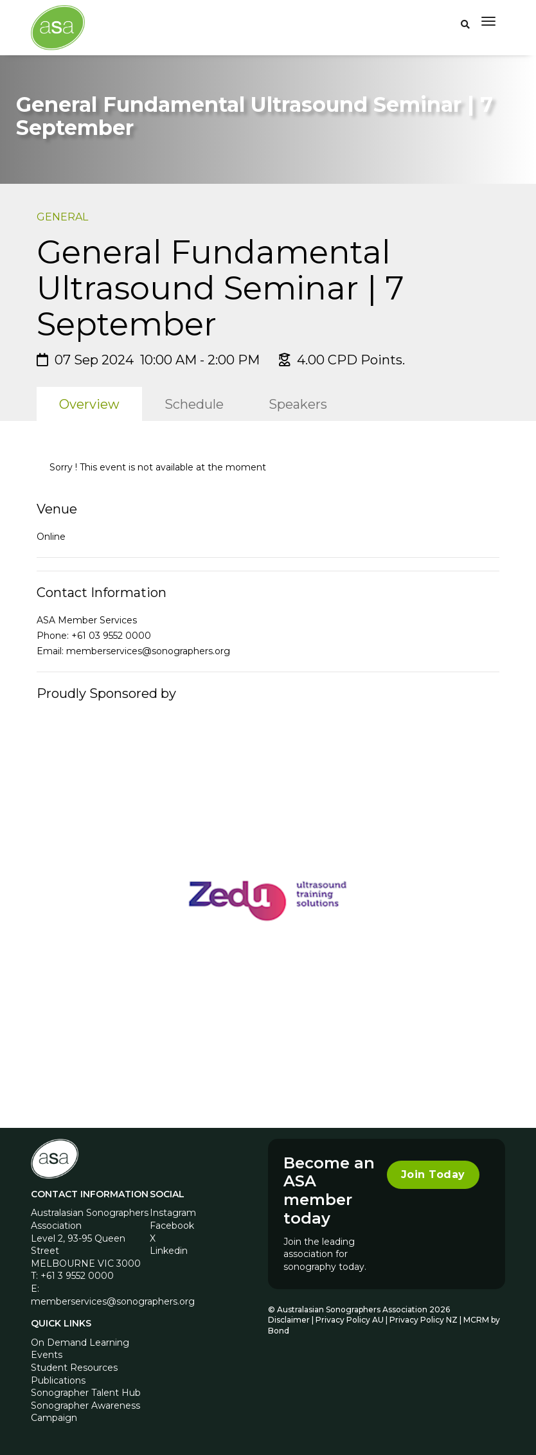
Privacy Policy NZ (424, 1320)
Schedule (194, 404)
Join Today (433, 1174)
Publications (58, 1380)
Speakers (298, 404)
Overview (89, 404)
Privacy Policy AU (350, 1320)
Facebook (172, 1225)
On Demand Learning (80, 1342)
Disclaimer (289, 1320)
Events (46, 1355)
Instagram (173, 1212)
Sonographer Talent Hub (86, 1392)
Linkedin (169, 1250)
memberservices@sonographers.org (148, 651)
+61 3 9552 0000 (77, 1275)
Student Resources (74, 1367)
